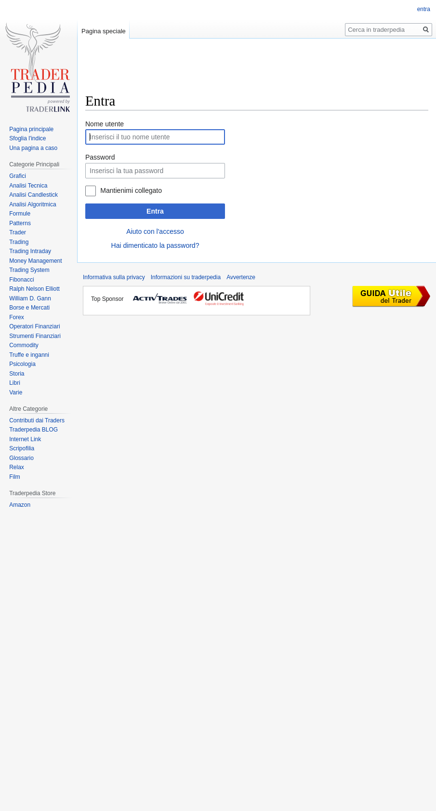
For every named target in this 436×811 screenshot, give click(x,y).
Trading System (29, 270)
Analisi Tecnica (28, 185)
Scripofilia (21, 448)
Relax (16, 467)
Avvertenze (240, 277)
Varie (15, 392)
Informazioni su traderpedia (186, 277)
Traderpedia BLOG (33, 429)
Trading (18, 242)
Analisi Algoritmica (32, 204)
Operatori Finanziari (34, 326)
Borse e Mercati (29, 307)
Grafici (17, 176)
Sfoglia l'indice (27, 138)
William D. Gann (30, 298)
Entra (155, 211)
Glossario (21, 458)
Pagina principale (31, 129)
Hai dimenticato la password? (155, 245)
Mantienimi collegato (131, 190)
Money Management (35, 260)
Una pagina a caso (33, 148)
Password (100, 157)
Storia (16, 373)
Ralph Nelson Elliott (34, 288)
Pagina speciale (103, 31)
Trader (17, 232)
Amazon (19, 504)
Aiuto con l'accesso (155, 231)
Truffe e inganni (29, 354)
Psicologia (22, 364)
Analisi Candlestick (33, 194)
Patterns (20, 223)
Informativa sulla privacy (114, 277)
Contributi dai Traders (37, 420)
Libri (14, 382)
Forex (16, 317)
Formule (19, 213)
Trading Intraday (30, 251)
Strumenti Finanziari (35, 336)
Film (14, 476)
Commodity (24, 345)
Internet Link (25, 439)
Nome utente (104, 124)
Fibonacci (21, 279)
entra (423, 9)
